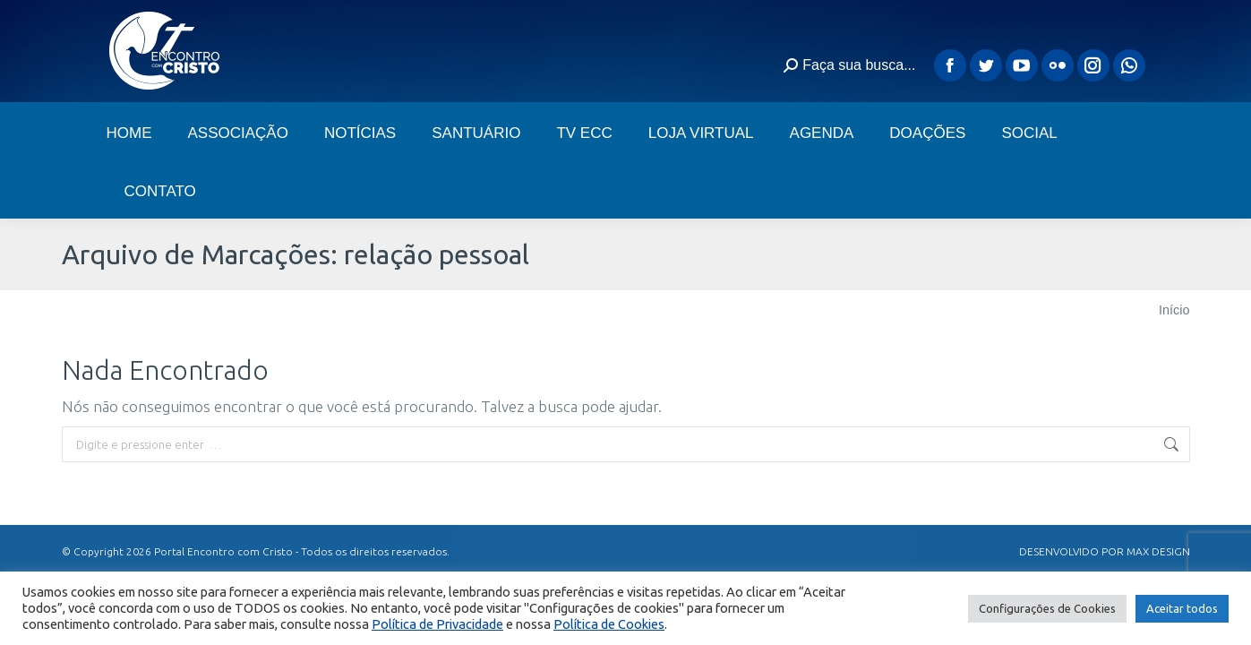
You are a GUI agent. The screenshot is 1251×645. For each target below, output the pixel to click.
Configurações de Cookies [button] (1047, 608)
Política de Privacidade (437, 624)
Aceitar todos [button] (1182, 608)
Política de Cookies (608, 624)
